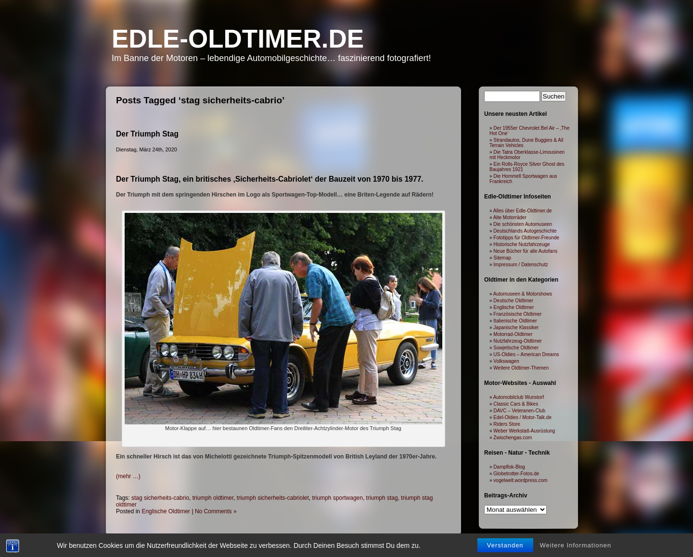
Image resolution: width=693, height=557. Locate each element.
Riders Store (506, 424)
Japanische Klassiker (516, 327)
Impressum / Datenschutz (520, 264)
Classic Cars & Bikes (515, 404)
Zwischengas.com (512, 437)
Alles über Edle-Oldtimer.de (522, 210)
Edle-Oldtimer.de (238, 39)
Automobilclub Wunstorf (518, 397)
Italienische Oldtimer (515, 320)
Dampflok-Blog (509, 467)
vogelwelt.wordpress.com (520, 480)
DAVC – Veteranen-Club (519, 410)
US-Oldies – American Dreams (526, 354)
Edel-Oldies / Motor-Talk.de (522, 417)
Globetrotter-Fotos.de (516, 473)
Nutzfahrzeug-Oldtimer (517, 341)
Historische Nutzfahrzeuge (521, 244)
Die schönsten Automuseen (522, 224)
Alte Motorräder (509, 217)
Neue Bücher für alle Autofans (525, 251)
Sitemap (502, 257)
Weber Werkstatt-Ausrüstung (524, 430)
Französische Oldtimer (517, 314)
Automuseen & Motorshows (522, 294)
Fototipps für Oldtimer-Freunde (526, 237)
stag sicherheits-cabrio (160, 498)
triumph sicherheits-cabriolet (273, 498)
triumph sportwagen (337, 498)
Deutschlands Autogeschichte (524, 231)
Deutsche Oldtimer (513, 300)
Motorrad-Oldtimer (512, 334)
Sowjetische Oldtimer (516, 347)
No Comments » (216, 511)
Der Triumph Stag (147, 134)
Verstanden (505, 545)
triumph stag (382, 498)
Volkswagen (506, 361)
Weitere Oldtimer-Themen (521, 368)
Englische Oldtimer (165, 511)
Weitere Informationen (576, 545)
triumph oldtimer (212, 498)
